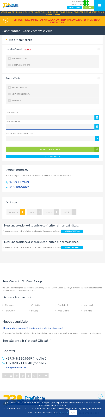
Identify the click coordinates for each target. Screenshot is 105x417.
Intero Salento (19, 58)
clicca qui (63, 412)
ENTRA (88, 7)
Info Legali (88, 305)
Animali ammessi (19, 87)
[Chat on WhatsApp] (87, 1)
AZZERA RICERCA (52, 156)
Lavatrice (16, 101)
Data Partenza (13, 122)
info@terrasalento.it (16, 367)
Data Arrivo (12, 112)
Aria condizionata (21, 94)
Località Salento (18, 49)
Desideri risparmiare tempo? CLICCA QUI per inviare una (57, 21)
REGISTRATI (74, 7)
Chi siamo (9, 305)
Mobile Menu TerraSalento (99, 5)
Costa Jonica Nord (21, 65)
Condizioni (63, 305)
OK (73, 412)
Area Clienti (63, 310)
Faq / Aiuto (10, 310)
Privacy (34, 310)
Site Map (88, 310)
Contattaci (36, 305)
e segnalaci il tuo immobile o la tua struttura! (32, 328)
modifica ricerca (50, 149)
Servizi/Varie (13, 78)
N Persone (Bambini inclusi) (19, 133)
